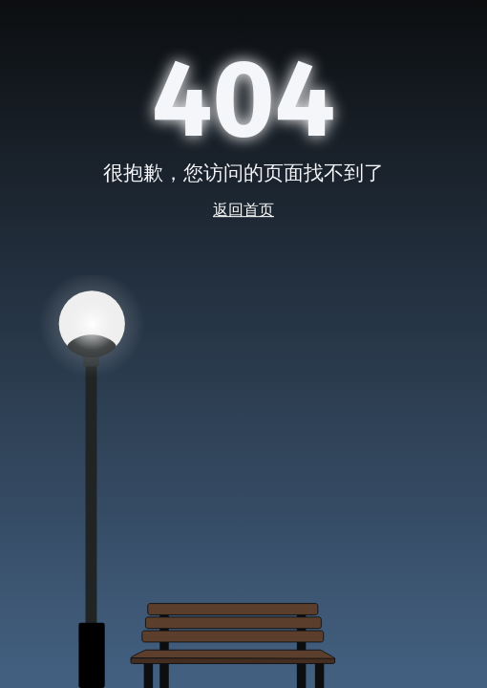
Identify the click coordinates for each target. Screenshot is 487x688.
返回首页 (243, 210)
